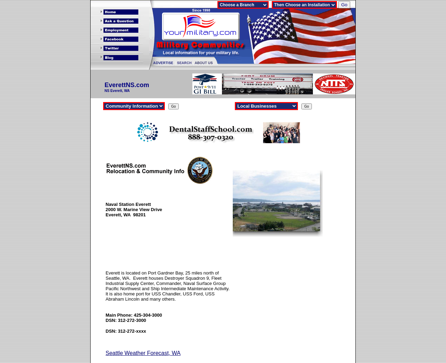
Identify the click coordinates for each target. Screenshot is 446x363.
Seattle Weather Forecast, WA (143, 353)
